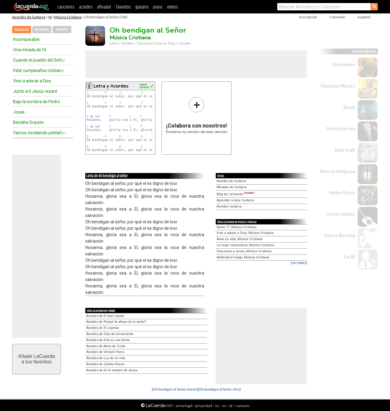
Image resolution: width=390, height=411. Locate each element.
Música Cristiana (67, 17)
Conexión (337, 17)
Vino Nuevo (343, 64)
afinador (104, 7)
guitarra (141, 7)
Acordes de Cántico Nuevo (105, 364)
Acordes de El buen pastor (105, 316)
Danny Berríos (341, 128)
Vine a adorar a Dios (32, 80)
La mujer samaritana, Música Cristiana (245, 245)
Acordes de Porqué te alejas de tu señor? (116, 322)
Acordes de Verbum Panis (105, 352)
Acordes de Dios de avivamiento (109, 334)
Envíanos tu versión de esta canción (196, 115)
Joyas (19, 112)
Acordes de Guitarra (28, 17)
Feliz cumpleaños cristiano (38, 70)
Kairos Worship (339, 235)
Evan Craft (345, 150)
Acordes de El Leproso (102, 328)
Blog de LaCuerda (235, 194)
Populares (22, 30)
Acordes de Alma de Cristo (105, 346)
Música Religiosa (337, 171)
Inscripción (308, 17)
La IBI (349, 256)
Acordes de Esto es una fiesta (108, 340)
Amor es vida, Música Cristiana (240, 239)
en (224, 406)
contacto (242, 406)
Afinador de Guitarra (231, 187)
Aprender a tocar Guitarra (235, 200)
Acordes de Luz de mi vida (105, 358)
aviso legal (184, 406)
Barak (349, 107)
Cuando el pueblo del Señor (39, 60)
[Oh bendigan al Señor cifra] (219, 389)
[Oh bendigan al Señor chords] (175, 389)
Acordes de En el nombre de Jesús (111, 370)
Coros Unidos (341, 214)
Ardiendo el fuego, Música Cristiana (243, 257)
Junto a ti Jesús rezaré (35, 91)
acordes (85, 7)
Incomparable (26, 39)
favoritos (123, 7)
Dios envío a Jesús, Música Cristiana (244, 251)
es (217, 406)
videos (172, 7)
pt (230, 406)
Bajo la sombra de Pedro (36, 101)
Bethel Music (342, 192)
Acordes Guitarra (229, 206)
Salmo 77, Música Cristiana (237, 227)
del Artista (42, 30)
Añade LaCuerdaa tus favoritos (36, 359)
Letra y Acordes (111, 86)
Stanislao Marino (338, 86)
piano (157, 7)
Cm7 (97, 116)
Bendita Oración (28, 122)
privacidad (203, 406)
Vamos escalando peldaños (39, 132)
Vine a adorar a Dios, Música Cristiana (245, 233)
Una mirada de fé (29, 49)
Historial (62, 30)
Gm (91, 116)
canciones (65, 7)
